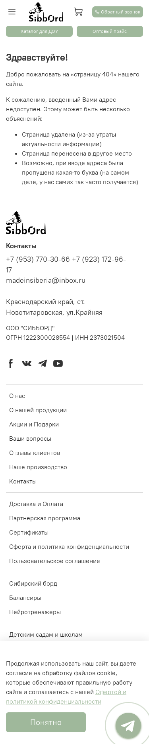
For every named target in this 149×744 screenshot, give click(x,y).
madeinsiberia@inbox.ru (45, 280)
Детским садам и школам (46, 634)
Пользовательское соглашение (54, 561)
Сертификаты (28, 532)
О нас (17, 396)
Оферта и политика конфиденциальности (69, 546)
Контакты (23, 481)
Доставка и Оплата (36, 504)
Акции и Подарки (34, 424)
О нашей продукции (38, 410)
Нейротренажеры (35, 612)
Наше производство (38, 467)
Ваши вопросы (30, 438)
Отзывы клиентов (34, 453)
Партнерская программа (44, 518)
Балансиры (25, 597)
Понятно (46, 722)
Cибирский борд (33, 583)
